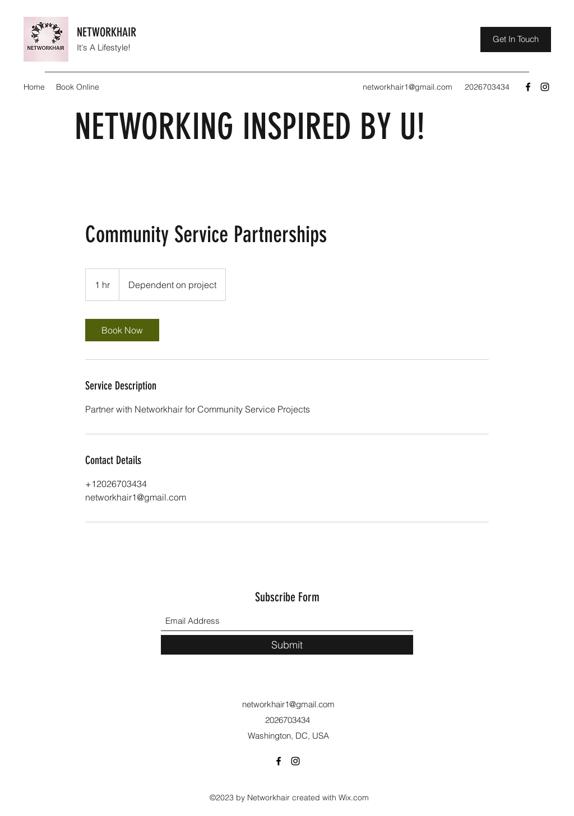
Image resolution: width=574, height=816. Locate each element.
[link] (122, 330)
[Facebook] (528, 86)
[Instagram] (544, 86)
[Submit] (287, 645)
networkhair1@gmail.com (407, 87)
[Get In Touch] (515, 39)
